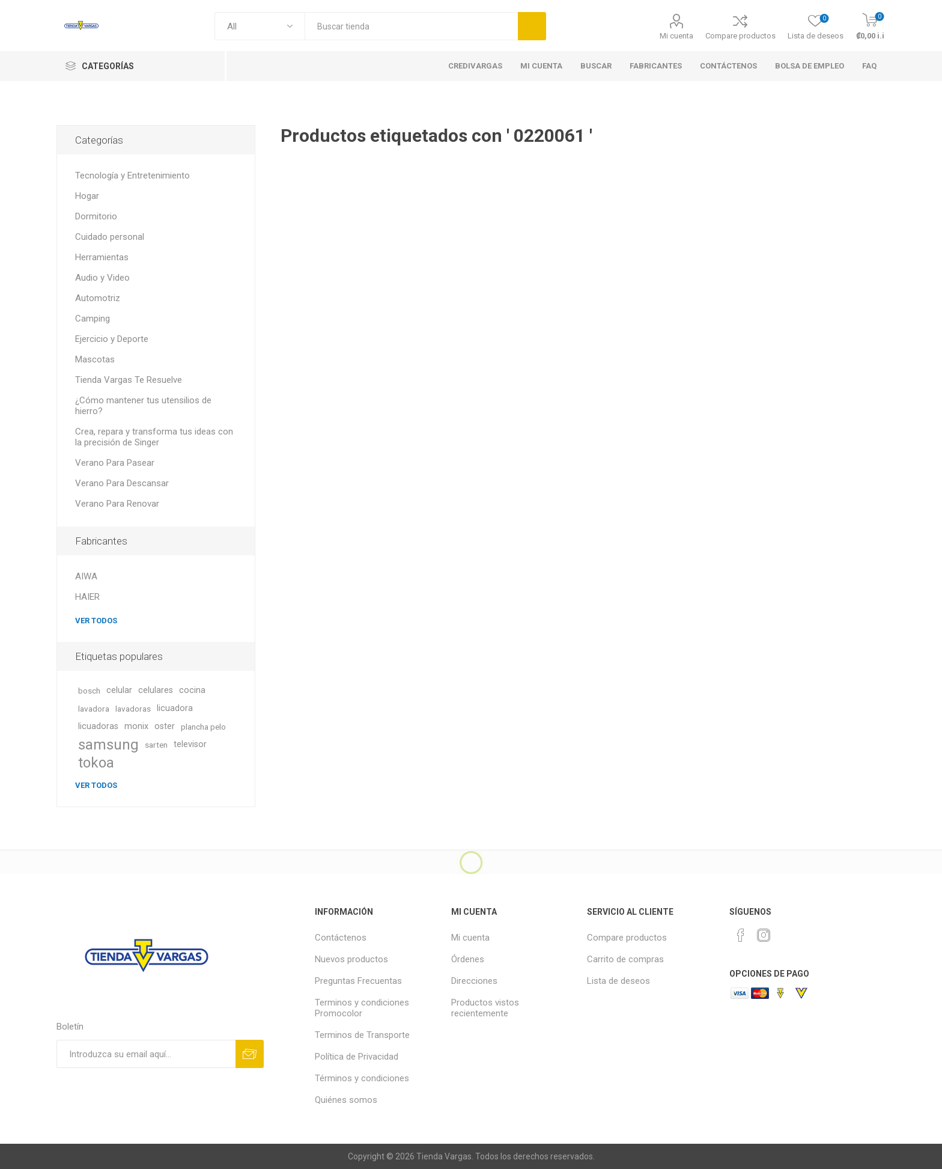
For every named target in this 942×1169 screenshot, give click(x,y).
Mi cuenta (676, 35)
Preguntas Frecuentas (358, 980)
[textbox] (411, 26)
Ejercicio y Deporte (111, 339)
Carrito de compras (625, 959)
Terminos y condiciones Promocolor (362, 1008)
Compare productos (740, 35)
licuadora (175, 708)
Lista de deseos (618, 980)
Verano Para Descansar (122, 483)
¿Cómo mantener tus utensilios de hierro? (143, 406)
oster (164, 726)
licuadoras (98, 726)
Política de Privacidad (356, 1056)
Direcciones (474, 980)
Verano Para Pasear (114, 462)
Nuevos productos (351, 959)
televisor (190, 744)
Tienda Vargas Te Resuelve (128, 379)
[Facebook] (740, 935)
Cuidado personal (109, 236)
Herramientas (102, 257)
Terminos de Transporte (362, 1035)
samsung (108, 744)
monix (136, 726)
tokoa (96, 762)
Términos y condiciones (362, 1078)
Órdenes (467, 959)
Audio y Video (102, 277)
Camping (92, 318)
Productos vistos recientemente (485, 1008)
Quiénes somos (346, 1099)
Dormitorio (96, 216)
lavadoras (133, 708)
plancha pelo (203, 726)
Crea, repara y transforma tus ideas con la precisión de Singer (154, 437)
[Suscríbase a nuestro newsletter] (145, 1054)
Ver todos (96, 620)
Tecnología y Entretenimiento (132, 175)
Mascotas (95, 359)
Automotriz (97, 298)
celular (119, 690)
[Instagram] (763, 935)
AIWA (86, 576)
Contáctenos (340, 937)
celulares (155, 690)
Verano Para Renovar (117, 503)
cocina (192, 690)
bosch (89, 690)
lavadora (93, 708)
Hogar (87, 196)
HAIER (87, 596)
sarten (156, 744)
